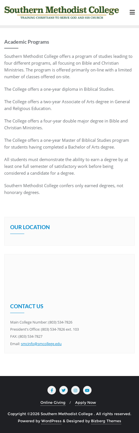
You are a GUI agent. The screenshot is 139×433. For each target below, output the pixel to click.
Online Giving (53, 402)
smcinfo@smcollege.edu (41, 343)
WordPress (51, 421)
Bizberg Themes (106, 421)
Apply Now (85, 402)
